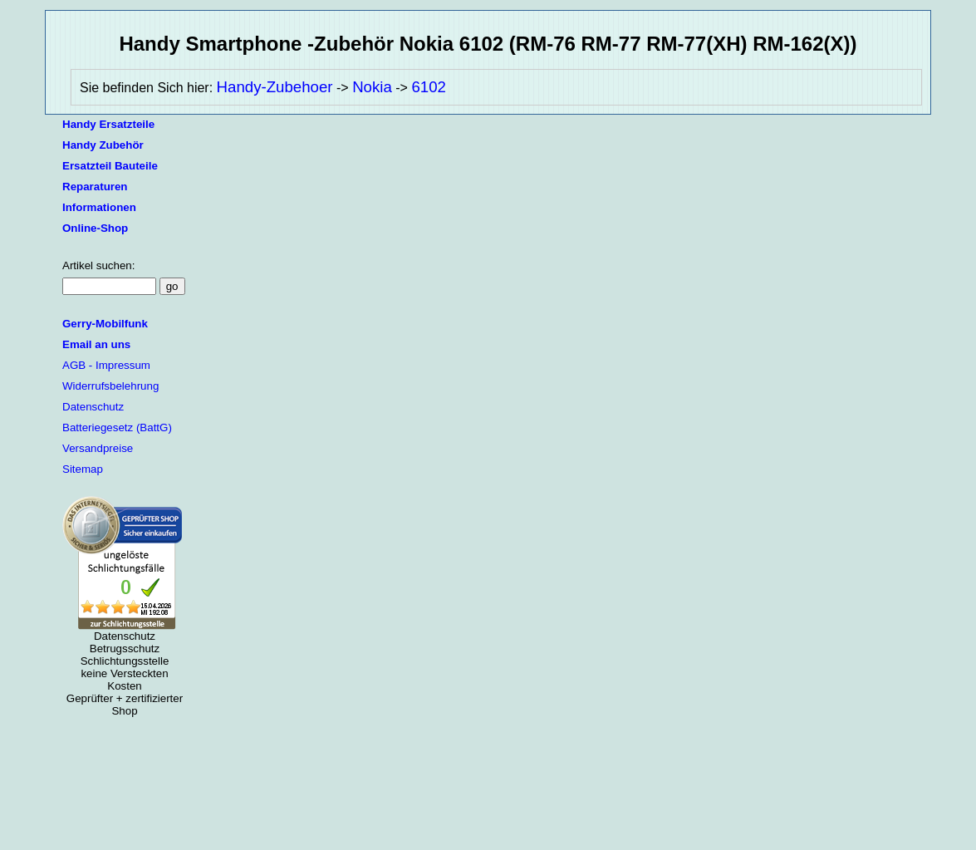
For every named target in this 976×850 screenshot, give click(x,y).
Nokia (372, 87)
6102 (428, 87)
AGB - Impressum (106, 365)
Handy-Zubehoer (275, 87)
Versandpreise (97, 448)
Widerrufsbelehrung (110, 386)
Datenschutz (93, 406)
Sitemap (82, 469)
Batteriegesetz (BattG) (117, 427)
